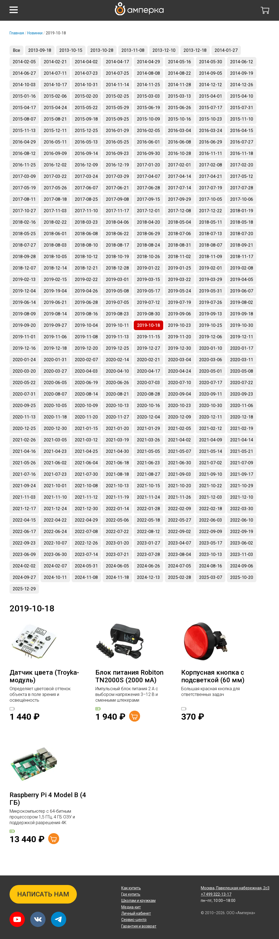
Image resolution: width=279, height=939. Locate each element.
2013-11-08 (133, 50)
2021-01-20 (117, 428)
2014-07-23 (86, 73)
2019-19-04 (55, 291)
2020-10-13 (117, 405)
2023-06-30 (55, 554)
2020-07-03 (148, 382)
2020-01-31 (55, 359)
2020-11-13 (24, 417)
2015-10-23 (210, 119)
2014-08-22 (179, 73)
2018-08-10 (86, 245)
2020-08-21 (117, 394)
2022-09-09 (210, 531)
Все (16, 50)
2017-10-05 (210, 199)
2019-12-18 (55, 348)
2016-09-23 (117, 153)
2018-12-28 (117, 268)
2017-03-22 (55, 176)
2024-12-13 (148, 577)
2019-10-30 (241, 325)
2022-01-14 (117, 508)
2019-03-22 (179, 279)
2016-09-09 (55, 153)
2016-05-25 (117, 142)
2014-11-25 (148, 84)
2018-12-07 (24, 268)
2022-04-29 (86, 520)
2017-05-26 (55, 187)
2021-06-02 (55, 462)
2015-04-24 (55, 107)
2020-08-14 (86, 394)
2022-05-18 (148, 520)
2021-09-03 (179, 474)
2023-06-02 (241, 543)
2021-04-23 (55, 451)
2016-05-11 (55, 142)
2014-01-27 (226, 50)
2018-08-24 (148, 245)
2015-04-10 (241, 96)
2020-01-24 (24, 359)
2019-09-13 (210, 313)
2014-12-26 (241, 84)
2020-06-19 (86, 382)
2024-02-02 (24, 566)
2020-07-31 (24, 394)
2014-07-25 (117, 73)
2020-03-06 (210, 359)
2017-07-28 (241, 187)
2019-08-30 (148, 313)
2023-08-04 (179, 554)
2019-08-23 (117, 313)
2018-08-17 (117, 245)
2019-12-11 (241, 336)
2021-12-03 (210, 497)
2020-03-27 (55, 371)
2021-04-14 (241, 439)
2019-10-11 (117, 325)
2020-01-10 (210, 348)
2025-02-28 (179, 577)
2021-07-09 (241, 462)
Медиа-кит (131, 907)
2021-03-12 (86, 439)
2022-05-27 (179, 520)
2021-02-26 (24, 439)
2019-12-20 (86, 348)
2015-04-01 (210, 96)
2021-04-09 (210, 439)
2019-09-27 (55, 325)
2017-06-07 (86, 187)
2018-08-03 (55, 245)
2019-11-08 (86, 336)
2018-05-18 (241, 222)
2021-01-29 (148, 428)
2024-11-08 (86, 577)
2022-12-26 (86, 543)
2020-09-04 (179, 394)
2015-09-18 (86, 119)
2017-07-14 (179, 187)
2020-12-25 (24, 428)
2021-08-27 (148, 474)
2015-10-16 (179, 119)
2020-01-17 (241, 348)
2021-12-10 (241, 497)
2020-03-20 (24, 371)
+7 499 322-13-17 (216, 894)
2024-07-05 (179, 566)
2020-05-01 (210, 371)
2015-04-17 (24, 107)
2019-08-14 (55, 313)
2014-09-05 (210, 73)
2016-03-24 (210, 130)
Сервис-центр (134, 919)
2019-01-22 (148, 268)
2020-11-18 (55, 417)
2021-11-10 (55, 497)
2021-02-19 (241, 428)
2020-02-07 (86, 359)
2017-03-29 (117, 176)
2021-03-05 (55, 439)
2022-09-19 (241, 531)
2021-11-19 (117, 497)
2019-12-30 (179, 348)
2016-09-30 (148, 153)
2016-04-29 (24, 142)
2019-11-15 (148, 336)
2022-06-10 (241, 520)
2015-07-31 (241, 107)
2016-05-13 (86, 142)
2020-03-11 (241, 359)
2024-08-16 (210, 566)
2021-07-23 (55, 474)
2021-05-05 (148, 451)
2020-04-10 (117, 371)
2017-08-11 (24, 199)
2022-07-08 (86, 531)
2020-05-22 (24, 382)
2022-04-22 (55, 520)
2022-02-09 (179, 508)
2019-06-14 (24, 302)
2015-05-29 (117, 107)
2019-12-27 (148, 348)
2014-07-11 (55, 73)
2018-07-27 (24, 245)
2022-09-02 (179, 531)
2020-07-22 (241, 382)
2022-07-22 (117, 531)
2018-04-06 (117, 222)
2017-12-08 (179, 210)
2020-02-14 (117, 359)
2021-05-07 (179, 451)
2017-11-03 (55, 210)
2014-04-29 (148, 61)
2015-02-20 (86, 96)
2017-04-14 (179, 176)
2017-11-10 (86, 210)
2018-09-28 (24, 256)
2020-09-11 (210, 394)
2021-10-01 (55, 485)
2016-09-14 (86, 153)
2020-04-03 (86, 371)
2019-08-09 (24, 313)
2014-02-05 (24, 61)
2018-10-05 (55, 256)
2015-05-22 (86, 107)
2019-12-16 (24, 348)
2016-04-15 (241, 130)
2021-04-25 (86, 451)
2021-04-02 (179, 439)
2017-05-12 (241, 176)
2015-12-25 (86, 130)
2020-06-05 (55, 382)
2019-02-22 (86, 279)
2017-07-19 (210, 187)
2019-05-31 (210, 291)
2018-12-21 (86, 268)
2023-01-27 (148, 543)
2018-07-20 (241, 233)
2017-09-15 (148, 199)
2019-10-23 (179, 325)
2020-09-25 (24, 405)
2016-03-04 (179, 130)
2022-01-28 (148, 508)
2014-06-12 (241, 61)
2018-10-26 (148, 256)
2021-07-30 (86, 474)
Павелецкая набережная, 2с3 (235, 888)
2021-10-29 (241, 485)
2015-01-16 (24, 96)
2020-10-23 (179, 405)
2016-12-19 (117, 165)
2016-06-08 (179, 142)
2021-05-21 (241, 451)
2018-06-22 (117, 233)
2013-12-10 (164, 50)
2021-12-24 (55, 508)
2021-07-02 (210, 462)
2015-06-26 (179, 107)
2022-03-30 (241, 508)
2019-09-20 (24, 325)
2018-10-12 (86, 256)
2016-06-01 (148, 142)
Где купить (130, 894)
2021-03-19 (117, 439)
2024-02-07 (55, 566)
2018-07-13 (210, 233)
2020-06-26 (117, 382)
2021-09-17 (241, 474)
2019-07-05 (117, 302)
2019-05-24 (179, 291)
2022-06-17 (24, 531)
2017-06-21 (117, 187)
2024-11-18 (117, 577)
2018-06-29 (148, 233)
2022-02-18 (210, 508)
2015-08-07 (24, 119)
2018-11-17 (241, 256)
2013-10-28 (101, 50)
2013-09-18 (39, 50)
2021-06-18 (117, 462)
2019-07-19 (179, 302)
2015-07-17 (210, 107)
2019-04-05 (241, 279)
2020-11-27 (117, 417)
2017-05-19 (24, 187)
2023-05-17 (210, 543)
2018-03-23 (86, 222)
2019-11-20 (179, 336)
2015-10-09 (148, 119)
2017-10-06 (241, 199)
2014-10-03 (24, 84)
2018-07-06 (179, 233)
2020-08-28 (148, 394)
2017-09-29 (179, 199)
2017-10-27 (24, 210)
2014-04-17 (117, 61)
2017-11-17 (117, 210)
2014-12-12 (210, 84)
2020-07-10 (179, 382)
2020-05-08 (241, 371)
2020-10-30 (210, 405)
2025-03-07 (210, 577)
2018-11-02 (179, 256)
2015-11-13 (24, 130)
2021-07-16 (24, 474)
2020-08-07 (55, 394)
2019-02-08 (241, 268)
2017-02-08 (210, 165)
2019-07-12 (148, 302)
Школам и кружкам (138, 900)
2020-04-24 (179, 371)
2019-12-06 (210, 336)
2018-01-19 (241, 210)
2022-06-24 (55, 531)
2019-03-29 (210, 279)
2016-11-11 (210, 153)
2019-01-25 (179, 268)
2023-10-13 (210, 554)
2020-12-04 (148, 417)
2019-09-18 (241, 313)
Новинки (35, 33)
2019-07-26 (210, 302)
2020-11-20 (86, 417)
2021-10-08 (86, 485)
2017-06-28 (148, 187)
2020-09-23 (241, 394)
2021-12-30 (86, 508)
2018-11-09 (210, 256)
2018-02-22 (55, 222)
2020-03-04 (179, 359)
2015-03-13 (179, 96)
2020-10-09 (86, 405)
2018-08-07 (210, 245)
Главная (17, 33)
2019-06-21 (55, 302)
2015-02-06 (55, 96)
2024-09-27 (24, 577)
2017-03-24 (86, 176)
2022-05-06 (117, 520)
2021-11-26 (179, 497)
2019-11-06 (55, 336)
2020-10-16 (148, 405)
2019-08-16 (86, 313)
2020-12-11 (210, 417)
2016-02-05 (148, 130)
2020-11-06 (241, 405)
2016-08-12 (24, 153)
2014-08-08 (148, 73)
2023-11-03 (241, 554)
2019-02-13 (24, 279)
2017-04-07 (148, 176)
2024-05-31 (86, 566)
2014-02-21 (55, 61)
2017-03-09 (24, 176)
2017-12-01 (148, 210)
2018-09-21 (241, 245)
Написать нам (43, 894)
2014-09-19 (241, 73)
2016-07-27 (241, 142)
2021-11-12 (86, 497)
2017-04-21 (210, 176)
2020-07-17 (210, 382)
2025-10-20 (241, 577)
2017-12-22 (210, 210)
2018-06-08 (86, 233)
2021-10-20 (179, 485)
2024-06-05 (117, 566)
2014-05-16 (179, 61)
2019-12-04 (24, 291)
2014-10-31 (86, 84)
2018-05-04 (179, 222)
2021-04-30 (117, 451)
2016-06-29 (210, 142)
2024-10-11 (55, 577)
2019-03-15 (148, 279)
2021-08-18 (117, 474)
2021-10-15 (148, 485)
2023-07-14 (86, 554)
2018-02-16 (24, 222)
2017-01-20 (148, 165)
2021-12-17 (24, 508)
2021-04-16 (24, 451)
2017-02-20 (241, 165)
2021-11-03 (24, 497)
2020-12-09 (179, 417)
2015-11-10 (241, 119)
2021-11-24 (148, 497)
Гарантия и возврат (138, 926)
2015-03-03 (148, 96)
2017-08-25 (86, 199)
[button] (14, 10)
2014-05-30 (210, 61)
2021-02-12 (210, 428)
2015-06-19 (148, 107)
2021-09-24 (24, 485)
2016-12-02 (55, 165)
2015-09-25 (117, 119)
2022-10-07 (55, 543)
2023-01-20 (117, 543)
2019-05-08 (117, 291)
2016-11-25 (24, 165)
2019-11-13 (117, 336)
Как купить (131, 888)
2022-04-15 (24, 520)
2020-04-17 (148, 371)
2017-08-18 (55, 199)
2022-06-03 (210, 520)
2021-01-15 (86, 428)
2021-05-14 (210, 451)
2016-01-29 (117, 130)
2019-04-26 (86, 291)
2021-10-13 (117, 485)
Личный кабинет (136, 913)
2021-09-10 (210, 474)
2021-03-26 (148, 439)
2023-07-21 (117, 554)
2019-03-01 (117, 279)
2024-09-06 (241, 566)
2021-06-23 (148, 462)
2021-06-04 (86, 462)
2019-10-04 (86, 325)
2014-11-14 (117, 84)
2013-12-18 (195, 50)
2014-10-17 (55, 84)
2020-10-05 (55, 405)
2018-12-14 (55, 268)
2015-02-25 (117, 96)
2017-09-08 (117, 199)
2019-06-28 (86, 302)
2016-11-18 (241, 153)
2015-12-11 (55, 130)
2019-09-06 (179, 313)
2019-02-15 (55, 279)
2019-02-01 (210, 268)
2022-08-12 (148, 531)
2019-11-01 (24, 336)
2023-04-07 (179, 543)
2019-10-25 (210, 325)
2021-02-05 (179, 428)
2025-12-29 (24, 588)
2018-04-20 (148, 222)
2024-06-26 (148, 566)
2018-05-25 (24, 233)
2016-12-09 (86, 165)
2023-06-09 (24, 554)
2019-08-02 (241, 302)
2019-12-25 (117, 348)
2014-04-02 (86, 61)
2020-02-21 (148, 359)
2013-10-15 (70, 50)
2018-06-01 (55, 233)
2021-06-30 (179, 462)
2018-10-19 (117, 256)
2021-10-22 (210, 485)
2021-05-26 (24, 462)
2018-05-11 (210, 222)
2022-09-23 (24, 543)
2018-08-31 (179, 245)
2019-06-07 (241, 291)
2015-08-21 (55, 119)
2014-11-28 (179, 84)
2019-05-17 (148, 291)
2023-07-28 (148, 554)
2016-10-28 (179, 153)
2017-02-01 (179, 165)
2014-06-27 (24, 73)
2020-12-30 (55, 428)
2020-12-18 (241, 417)
